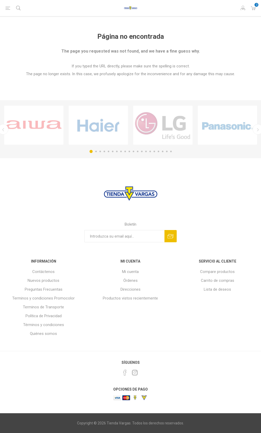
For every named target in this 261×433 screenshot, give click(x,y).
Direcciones (130, 289)
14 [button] (146, 151)
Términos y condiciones (43, 324)
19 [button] (167, 151)
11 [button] (133, 151)
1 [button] (91, 151)
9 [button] (125, 151)
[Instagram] (135, 372)
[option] (34, 125)
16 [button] (154, 151)
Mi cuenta (130, 271)
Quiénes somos (43, 333)
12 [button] (137, 151)
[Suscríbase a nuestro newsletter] (124, 236)
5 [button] (108, 151)
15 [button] (150, 151)
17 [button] (158, 151)
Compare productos (217, 271)
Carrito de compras (217, 280)
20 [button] (171, 151)
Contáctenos (43, 271)
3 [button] (100, 151)
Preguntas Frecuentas (43, 289)
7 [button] (117, 151)
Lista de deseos (217, 289)
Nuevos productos (43, 280)
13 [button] (142, 151)
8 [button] (121, 151)
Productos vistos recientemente (130, 298)
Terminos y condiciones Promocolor (43, 298)
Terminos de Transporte (43, 307)
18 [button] (162, 151)
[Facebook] (125, 372)
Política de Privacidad (44, 316)
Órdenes (130, 280)
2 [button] (96, 151)
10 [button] (129, 151)
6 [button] (112, 151)
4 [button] (104, 151)
